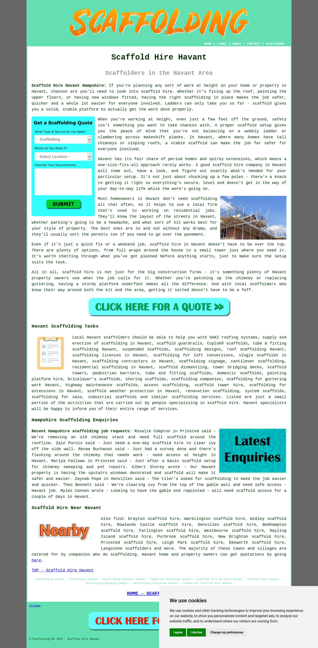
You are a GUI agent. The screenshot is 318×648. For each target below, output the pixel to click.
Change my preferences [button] (226, 632)
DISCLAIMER (275, 44)
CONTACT (253, 44)
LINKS (221, 44)
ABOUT (237, 44)
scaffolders (117, 337)
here (36, 560)
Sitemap (34, 605)
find (118, 519)
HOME (208, 44)
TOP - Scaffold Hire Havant (63, 570)
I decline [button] (196, 632)
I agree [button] (178, 632)
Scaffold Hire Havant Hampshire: (69, 85)
